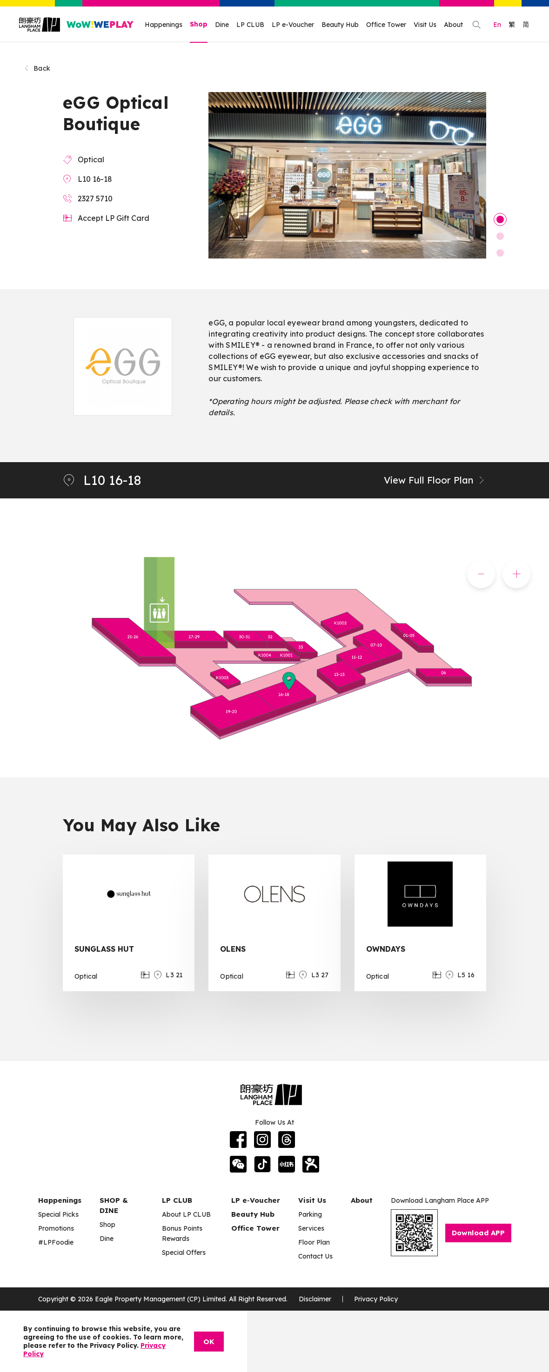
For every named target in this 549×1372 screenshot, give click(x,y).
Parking (310, 1214)
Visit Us (425, 24)
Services (311, 1228)
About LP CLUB (186, 1214)
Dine (222, 24)
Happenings (163, 24)
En (497, 24)
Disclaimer (315, 1299)
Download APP (478, 1232)
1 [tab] (500, 219)
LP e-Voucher (293, 24)
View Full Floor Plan (435, 480)
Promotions (56, 1228)
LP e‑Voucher (255, 1200)
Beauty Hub (340, 24)
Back (36, 68)
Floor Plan (314, 1242)
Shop (199, 24)
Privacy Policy (376, 1299)
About (453, 24)
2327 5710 (95, 198)
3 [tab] (500, 253)
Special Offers (184, 1252)
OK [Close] (208, 1341)
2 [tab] (500, 236)
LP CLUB (250, 24)
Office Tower (386, 24)
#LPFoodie (56, 1242)
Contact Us (315, 1256)
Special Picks (58, 1214)
